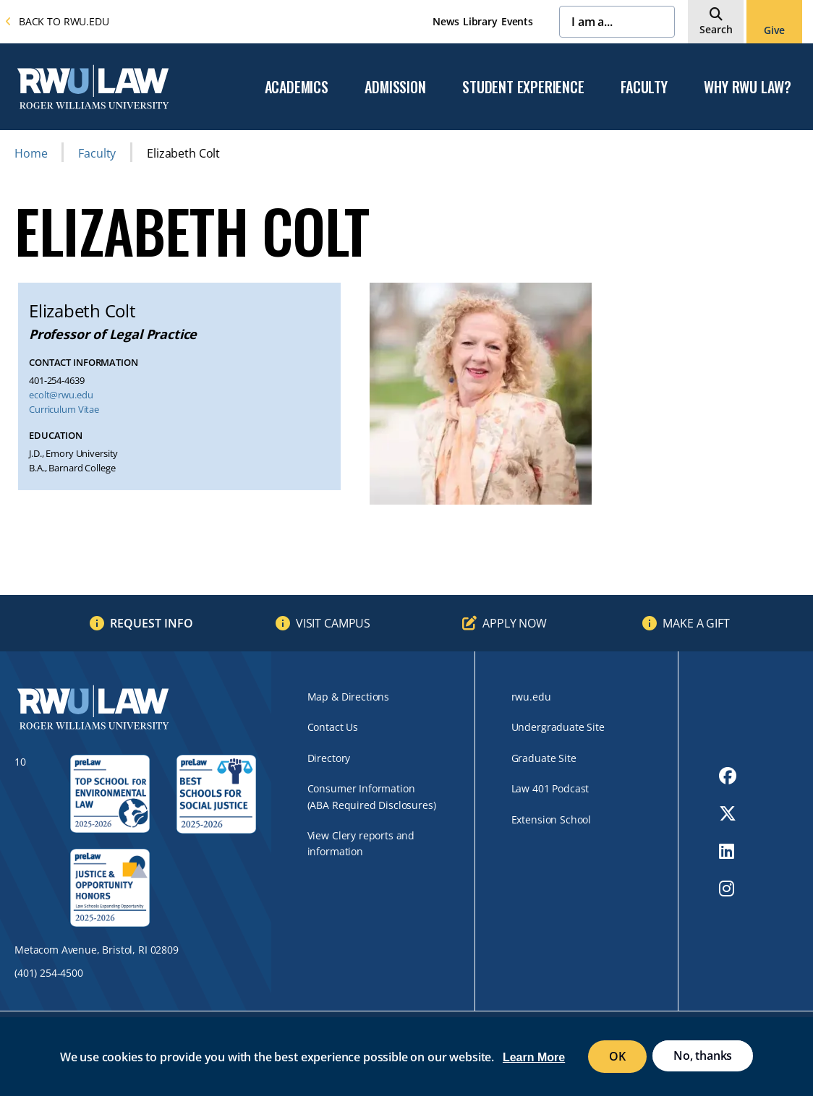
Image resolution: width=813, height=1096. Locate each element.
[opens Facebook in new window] (727, 775)
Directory (329, 758)
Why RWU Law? (747, 87)
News (446, 21)
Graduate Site (543, 758)
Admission (395, 87)
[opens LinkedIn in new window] (727, 851)
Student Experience (523, 87)
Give (774, 30)
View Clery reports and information (360, 843)
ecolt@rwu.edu (61, 395)
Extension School (551, 819)
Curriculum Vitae (64, 409)
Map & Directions (348, 696)
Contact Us (332, 727)
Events (517, 21)
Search (716, 29)
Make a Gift (696, 623)
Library (480, 21)
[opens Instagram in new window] (727, 888)
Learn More (534, 1057)
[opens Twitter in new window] (727, 813)
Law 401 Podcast (550, 788)
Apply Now (514, 623)
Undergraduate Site (558, 727)
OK (617, 1056)
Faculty (644, 87)
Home (30, 153)
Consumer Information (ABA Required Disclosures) (371, 796)
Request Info (151, 623)
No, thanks (702, 1055)
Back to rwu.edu (57, 21)
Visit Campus (333, 623)
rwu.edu (531, 696)
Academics (296, 87)
